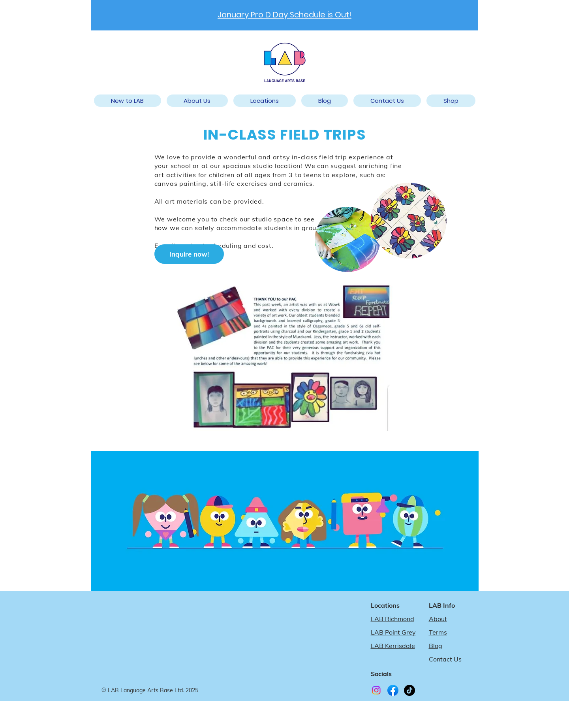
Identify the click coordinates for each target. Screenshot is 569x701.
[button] (264, 100)
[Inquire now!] (189, 254)
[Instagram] (376, 690)
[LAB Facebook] (392, 690)
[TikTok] (409, 690)
